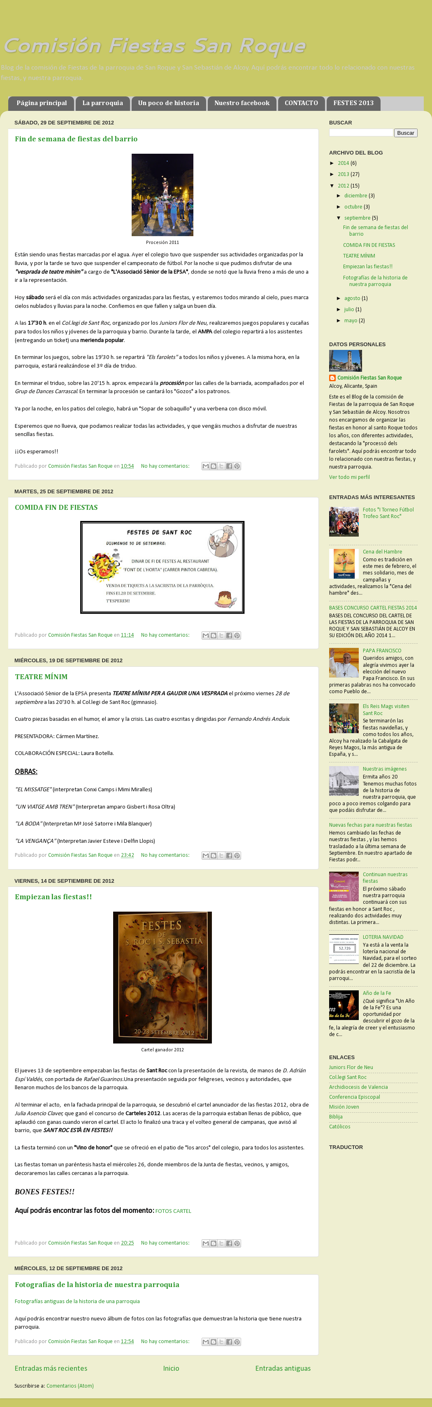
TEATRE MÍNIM (41, 677)
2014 (344, 163)
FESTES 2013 (353, 103)
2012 (344, 186)
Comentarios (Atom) (70, 1386)
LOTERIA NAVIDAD (383, 937)
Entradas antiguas (283, 1369)
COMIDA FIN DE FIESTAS (56, 507)
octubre (354, 207)
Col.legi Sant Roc (348, 1077)
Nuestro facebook (241, 103)
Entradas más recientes (50, 1369)
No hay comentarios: (166, 466)
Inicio (171, 1369)
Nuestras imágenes (385, 769)
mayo (351, 321)
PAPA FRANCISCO (382, 651)
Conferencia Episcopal (354, 1097)
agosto (353, 298)
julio (349, 309)
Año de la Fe (377, 993)
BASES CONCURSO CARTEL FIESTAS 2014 (373, 608)
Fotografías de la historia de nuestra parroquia (97, 1285)
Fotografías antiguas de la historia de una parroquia (77, 1302)
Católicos (340, 1127)
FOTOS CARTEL (173, 1211)
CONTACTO (301, 103)
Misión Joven (344, 1107)
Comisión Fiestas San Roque (152, 44)
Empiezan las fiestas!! (53, 897)
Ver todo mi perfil (349, 477)
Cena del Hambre (382, 552)
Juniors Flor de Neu (351, 1067)
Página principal (41, 103)
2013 (344, 174)
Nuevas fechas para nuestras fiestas (370, 825)
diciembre (356, 196)
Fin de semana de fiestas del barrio (76, 139)
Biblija (336, 1117)
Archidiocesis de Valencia (358, 1087)
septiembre (358, 218)
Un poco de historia (168, 103)
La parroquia (102, 103)
